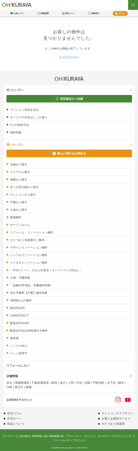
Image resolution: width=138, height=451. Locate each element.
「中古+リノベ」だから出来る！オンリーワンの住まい (45, 270)
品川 (63, 382)
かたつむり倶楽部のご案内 (27, 240)
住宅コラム (14, 413)
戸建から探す (18, 202)
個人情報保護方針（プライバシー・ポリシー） (70, 436)
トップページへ (69, 56)
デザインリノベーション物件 (28, 247)
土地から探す (18, 209)
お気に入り (19, 13)
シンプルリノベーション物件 (28, 255)
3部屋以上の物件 (21, 300)
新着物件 (16, 217)
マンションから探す (23, 194)
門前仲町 (98, 382)
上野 (71, 382)
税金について (15, 423)
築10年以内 (17, 307)
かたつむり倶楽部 (113, 423)
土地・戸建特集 (20, 277)
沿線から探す (18, 164)
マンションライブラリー (117, 413)
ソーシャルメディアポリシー (69, 440)
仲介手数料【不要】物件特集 (28, 292)
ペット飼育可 (18, 353)
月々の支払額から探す (24, 187)
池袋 (87, 382)
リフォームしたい (17, 365)
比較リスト (70, 13)
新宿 (54, 382)
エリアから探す (20, 172)
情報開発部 (22, 382)
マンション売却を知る (24, 109)
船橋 (29, 387)
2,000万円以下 (19, 315)
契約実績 (16, 132)
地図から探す (18, 179)
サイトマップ (10, 436)
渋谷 (79, 382)
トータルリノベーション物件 (28, 262)
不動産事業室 (40, 382)
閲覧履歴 (45, 13)
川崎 (9, 387)
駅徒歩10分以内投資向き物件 (29, 330)
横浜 (121, 382)
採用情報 (37, 436)
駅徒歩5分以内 (19, 323)
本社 (9, 382)
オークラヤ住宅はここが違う (28, 117)
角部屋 (14, 338)
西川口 (19, 387)
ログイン (122, 13)
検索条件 (95, 13)
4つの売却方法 (19, 124)
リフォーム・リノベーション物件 (31, 232)
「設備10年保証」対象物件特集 (30, 285)
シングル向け (18, 345)
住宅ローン (14, 418)
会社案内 (25, 436)
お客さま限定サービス (116, 418)
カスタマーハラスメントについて (116, 436)
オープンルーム (20, 224)
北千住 (111, 382)
